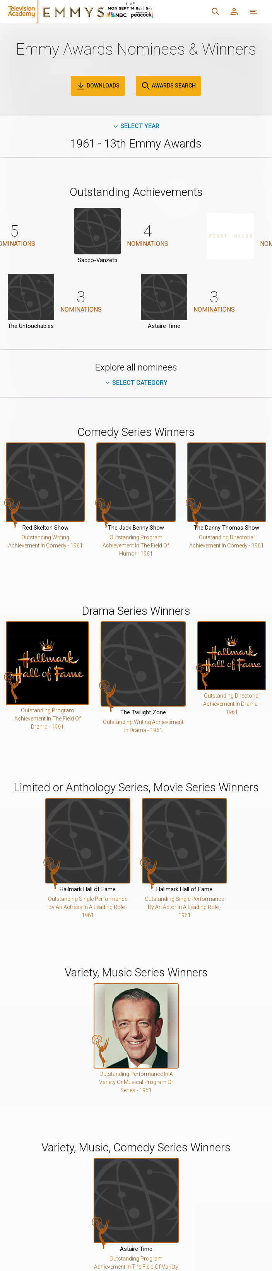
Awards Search (168, 86)
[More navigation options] (254, 11)
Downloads (98, 86)
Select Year (136, 126)
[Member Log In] (234, 11)
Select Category (136, 382)
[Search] (215, 11)
